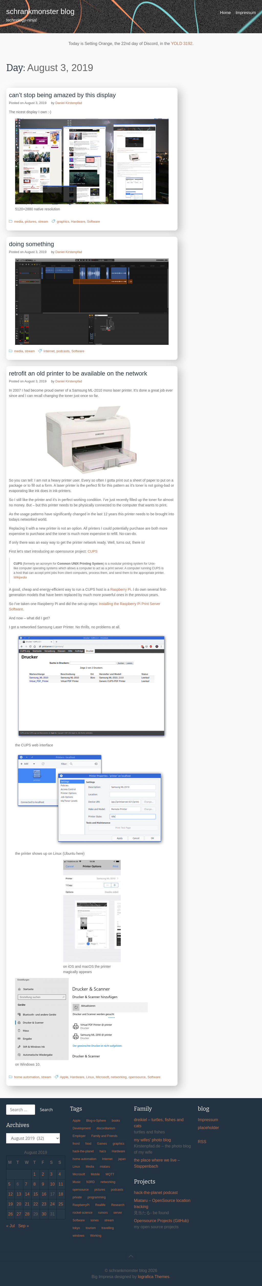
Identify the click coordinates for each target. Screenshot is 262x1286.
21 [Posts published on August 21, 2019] (27, 1204)
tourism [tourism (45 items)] (91, 1228)
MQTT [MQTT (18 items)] (110, 1174)
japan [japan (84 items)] (122, 1159)
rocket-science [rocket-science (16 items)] (82, 1212)
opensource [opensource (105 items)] (81, 1189)
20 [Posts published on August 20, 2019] (19, 1204)
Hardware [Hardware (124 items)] (118, 1151)
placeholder (208, 1127)
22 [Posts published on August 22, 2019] (35, 1204)
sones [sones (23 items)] (95, 1220)
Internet (48, 351)
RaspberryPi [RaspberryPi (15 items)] (81, 1205)
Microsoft (102, 1077)
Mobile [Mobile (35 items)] (95, 1174)
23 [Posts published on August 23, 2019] (44, 1204)
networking (119, 1077)
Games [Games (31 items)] (102, 1143)
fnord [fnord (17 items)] (76, 1143)
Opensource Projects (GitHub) (161, 1221)
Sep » (23, 1226)
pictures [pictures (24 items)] (99, 1189)
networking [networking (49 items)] (108, 1182)
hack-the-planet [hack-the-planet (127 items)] (83, 1151)
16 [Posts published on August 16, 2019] (44, 1194)
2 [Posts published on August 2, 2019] (43, 1174)
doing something (31, 244)
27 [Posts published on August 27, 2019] (19, 1214)
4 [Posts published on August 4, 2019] (60, 1174)
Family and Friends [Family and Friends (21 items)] (104, 1136)
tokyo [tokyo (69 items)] (76, 1228)
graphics (63, 221)
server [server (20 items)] (117, 1212)
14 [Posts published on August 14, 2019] (27, 1194)
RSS (202, 1142)
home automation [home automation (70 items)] (84, 1159)
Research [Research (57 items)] (117, 1205)
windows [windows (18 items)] (78, 1235)
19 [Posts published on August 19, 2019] (10, 1204)
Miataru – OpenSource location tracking (162, 1203)
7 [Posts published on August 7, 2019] (26, 1184)
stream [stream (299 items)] (109, 1220)
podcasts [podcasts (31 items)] (117, 1189)
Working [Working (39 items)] (95, 1235)
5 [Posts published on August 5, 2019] (9, 1184)
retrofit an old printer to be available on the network (78, 373)
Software (93, 221)
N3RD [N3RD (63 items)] (90, 1182)
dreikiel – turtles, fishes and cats (158, 1123)
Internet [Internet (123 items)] (107, 1159)
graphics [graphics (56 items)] (118, 1143)
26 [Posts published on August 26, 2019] (10, 1214)
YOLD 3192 (181, 43)
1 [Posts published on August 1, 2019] (34, 1174)
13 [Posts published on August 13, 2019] (19, 1194)
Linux (90, 1077)
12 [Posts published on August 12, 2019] (10, 1194)
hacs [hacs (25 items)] (103, 1151)
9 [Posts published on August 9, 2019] (43, 1184)
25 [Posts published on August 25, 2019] (61, 1204)
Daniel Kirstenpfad (68, 103)
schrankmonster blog (40, 11)
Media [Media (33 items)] (90, 1166)
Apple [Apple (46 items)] (77, 1120)
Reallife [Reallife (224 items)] (100, 1205)
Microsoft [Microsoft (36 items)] (79, 1174)
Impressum (246, 12)
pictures (30, 221)
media (18, 221)
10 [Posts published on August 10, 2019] (52, 1184)
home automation (26, 1077)
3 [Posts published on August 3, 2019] (51, 1174)
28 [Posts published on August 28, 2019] (27, 1214)
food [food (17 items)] (88, 1143)
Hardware (78, 221)
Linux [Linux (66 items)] (76, 1166)
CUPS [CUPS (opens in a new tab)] (92, 551)
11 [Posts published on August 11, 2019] (61, 1184)
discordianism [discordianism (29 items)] (105, 1128)
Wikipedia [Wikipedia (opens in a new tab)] (20, 577)
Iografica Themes (153, 1276)
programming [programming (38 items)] (97, 1197)
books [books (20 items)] (116, 1120)
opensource (137, 1077)
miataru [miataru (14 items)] (105, 1166)
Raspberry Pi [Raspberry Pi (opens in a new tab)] (120, 589)
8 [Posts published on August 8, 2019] (34, 1184)
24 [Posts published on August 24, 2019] (52, 1204)
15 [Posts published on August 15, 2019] (35, 1194)
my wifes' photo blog (152, 1140)
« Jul (10, 1226)
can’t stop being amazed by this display (62, 95)
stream (43, 221)
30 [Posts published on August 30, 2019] (44, 1214)
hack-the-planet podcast (156, 1192)
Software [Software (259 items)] (79, 1220)
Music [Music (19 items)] (77, 1182)
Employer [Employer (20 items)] (79, 1136)
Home (225, 12)
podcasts (63, 351)
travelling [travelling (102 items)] (108, 1228)
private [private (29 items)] (77, 1197)
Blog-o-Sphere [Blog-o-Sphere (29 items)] (96, 1120)
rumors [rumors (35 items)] (103, 1212)
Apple (64, 1077)
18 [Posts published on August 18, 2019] (61, 1194)
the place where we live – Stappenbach (157, 1163)
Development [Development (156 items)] (82, 1128)
